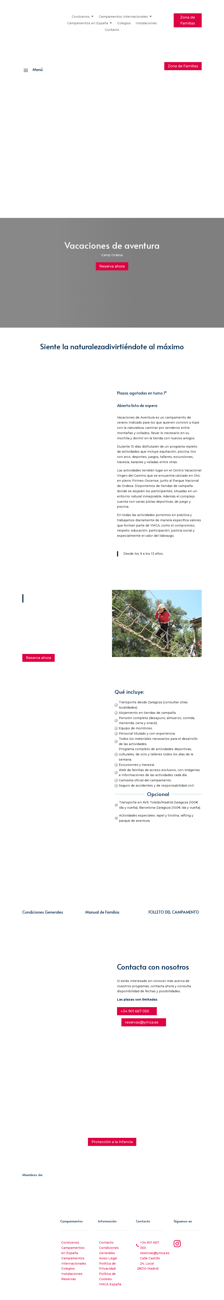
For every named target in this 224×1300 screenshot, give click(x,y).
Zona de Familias (187, 20)
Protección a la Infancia (112, 1141)
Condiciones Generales (42, 911)
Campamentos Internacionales (123, 17)
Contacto (112, 30)
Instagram (193, 1242)
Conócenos (81, 17)
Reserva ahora (112, 266)
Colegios (124, 23)
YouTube (191, 1254)
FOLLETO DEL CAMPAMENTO (174, 911)
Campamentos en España (87, 23)
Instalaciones (146, 23)
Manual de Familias (102, 911)
